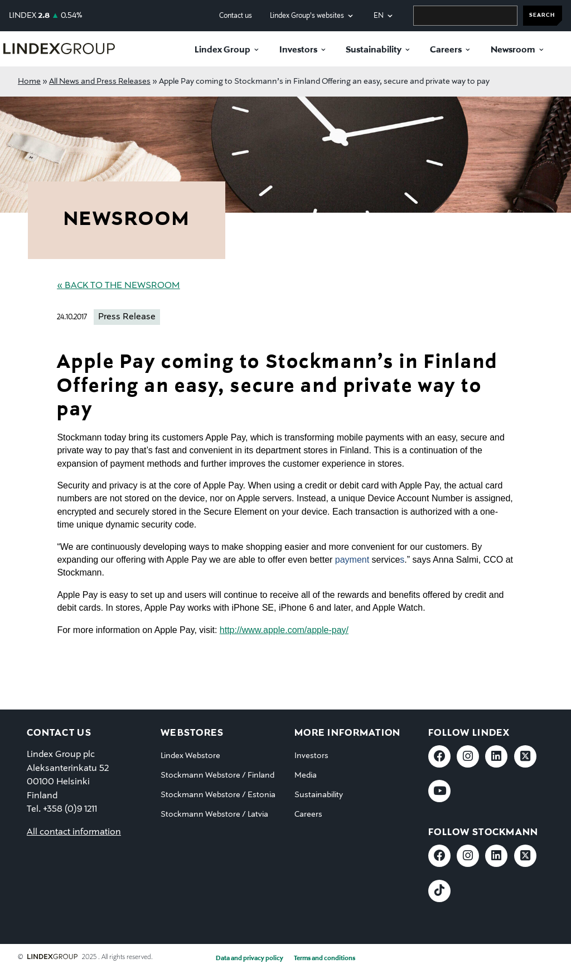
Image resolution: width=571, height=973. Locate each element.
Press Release (127, 317)
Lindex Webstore (190, 755)
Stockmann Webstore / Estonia (218, 794)
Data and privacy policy (249, 958)
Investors (298, 50)
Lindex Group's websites (307, 16)
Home (29, 81)
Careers (446, 50)
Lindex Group (222, 50)
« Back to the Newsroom (118, 286)
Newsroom (513, 50)
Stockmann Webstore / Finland (217, 775)
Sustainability (373, 50)
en (379, 16)
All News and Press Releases (100, 81)
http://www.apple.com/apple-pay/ (284, 630)
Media (305, 775)
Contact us (235, 16)
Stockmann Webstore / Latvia (214, 814)
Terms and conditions (324, 958)
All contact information (74, 832)
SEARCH (542, 15)
